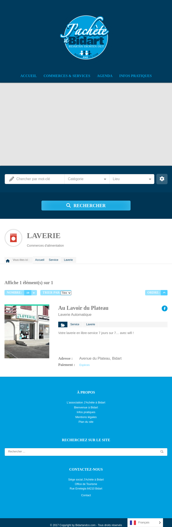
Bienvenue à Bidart (86, 404)
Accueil (28, 76)
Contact (85, 490)
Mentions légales (86, 413)
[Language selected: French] (145, 522)
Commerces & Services (67, 76)
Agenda (104, 76)
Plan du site (86, 417)
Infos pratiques (135, 76)
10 (27, 290)
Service (56, 259)
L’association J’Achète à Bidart (86, 399)
